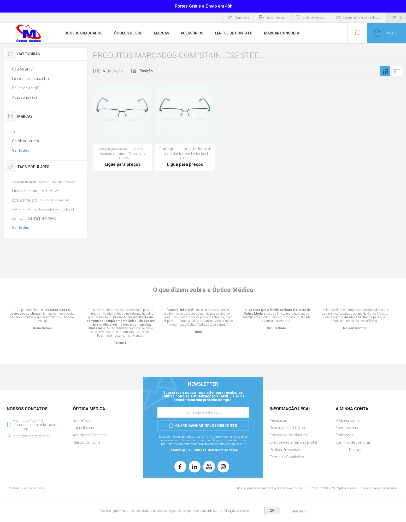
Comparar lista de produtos (361, 17)
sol (14, 218)
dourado (57, 182)
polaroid (68, 209)
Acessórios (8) (24, 97)
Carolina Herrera (25, 141)
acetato (44, 182)
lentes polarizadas (24, 191)
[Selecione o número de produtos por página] (100, 71)
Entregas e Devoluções (288, 435)
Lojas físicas (83, 428)
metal (43, 191)
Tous (16, 132)
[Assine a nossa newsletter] (203, 412)
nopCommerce (34, 488)
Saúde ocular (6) (25, 88)
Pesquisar (278, 420)
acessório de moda (24, 182)
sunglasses (42, 218)
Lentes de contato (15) (30, 79)
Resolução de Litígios (287, 428)
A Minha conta (348, 420)
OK (272, 510)
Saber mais (298, 511)
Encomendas (347, 428)
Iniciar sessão (275, 17)
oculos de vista (22, 209)
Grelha (385, 71)
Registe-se (242, 17)
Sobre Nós (82, 420)
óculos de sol (24, 200)
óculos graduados (47, 209)
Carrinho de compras (353, 442)
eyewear (71, 182)
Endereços (345, 435)
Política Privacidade (286, 450)
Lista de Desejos (349, 450)
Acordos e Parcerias (90, 435)
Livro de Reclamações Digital (293, 442)
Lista (397, 71)
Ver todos (20, 150)
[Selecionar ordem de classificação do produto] (156, 71)
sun (22, 218)
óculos (54, 191)
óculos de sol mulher (54, 200)
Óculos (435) (23, 69)
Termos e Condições (287, 457)
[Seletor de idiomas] (396, 17)
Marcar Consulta (87, 442)
